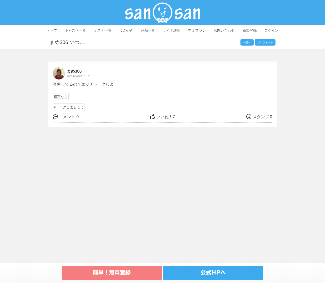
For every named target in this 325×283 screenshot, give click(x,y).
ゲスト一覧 (102, 30)
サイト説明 (172, 30)
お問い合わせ (224, 30)
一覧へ (247, 42)
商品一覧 (148, 30)
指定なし (61, 97)
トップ (51, 30)
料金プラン (197, 30)
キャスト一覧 (75, 30)
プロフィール (265, 42)
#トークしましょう (69, 107)
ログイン (271, 30)
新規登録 (249, 30)
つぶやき (126, 30)
